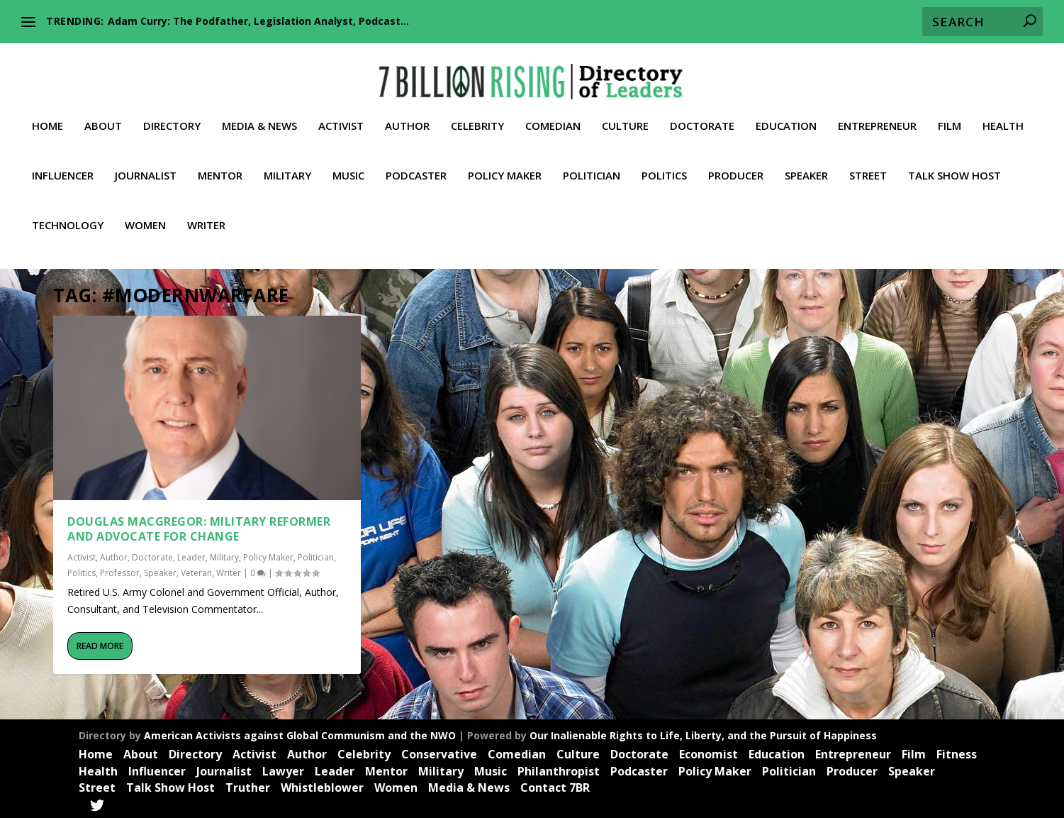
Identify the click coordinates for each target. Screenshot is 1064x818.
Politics (664, 163)
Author (407, 114)
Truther (247, 787)
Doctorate (702, 114)
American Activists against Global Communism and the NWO (300, 734)
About (103, 114)
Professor (120, 571)
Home (47, 114)
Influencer (63, 163)
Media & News (259, 114)
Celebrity (477, 114)
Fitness (956, 753)
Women (145, 213)
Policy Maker (505, 163)
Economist (708, 753)
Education (786, 114)
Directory (172, 114)
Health (1003, 114)
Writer (206, 213)
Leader (191, 557)
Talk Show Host (954, 163)
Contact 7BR (555, 787)
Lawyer (283, 770)
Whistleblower (322, 787)
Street (868, 163)
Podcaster (416, 163)
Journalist (146, 163)
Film (949, 114)
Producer (735, 163)
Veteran (196, 571)
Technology (67, 213)
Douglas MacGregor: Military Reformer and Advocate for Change (198, 527)
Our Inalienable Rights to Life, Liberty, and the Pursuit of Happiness (703, 734)
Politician (591, 163)
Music (348, 163)
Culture (625, 114)
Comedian (553, 114)
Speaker (806, 163)
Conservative (439, 753)
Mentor (220, 163)
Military (287, 163)
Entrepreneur (877, 114)
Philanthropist (558, 770)
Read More (100, 645)
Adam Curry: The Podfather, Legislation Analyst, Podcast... (258, 21)
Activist (341, 114)
